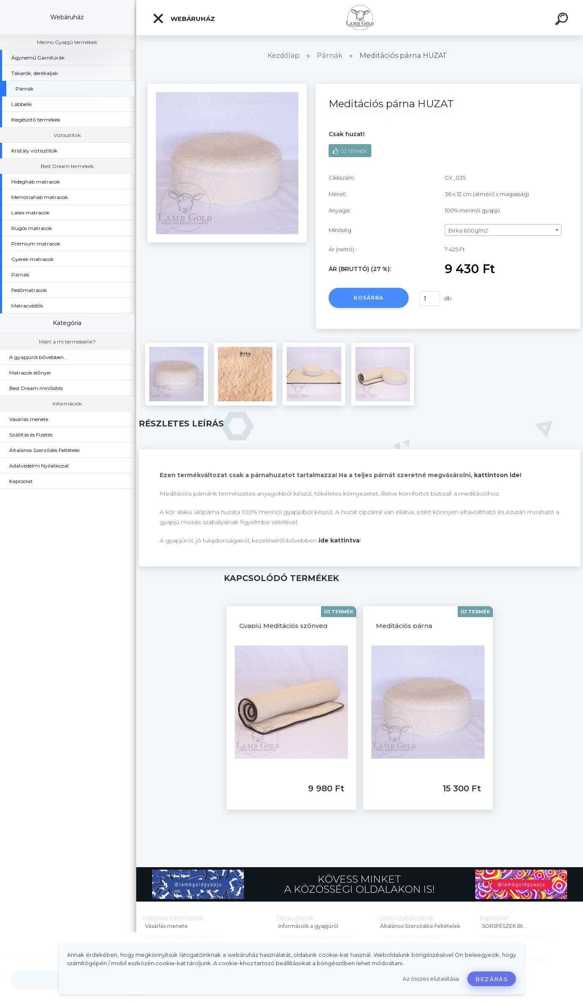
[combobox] (503, 230)
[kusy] (429, 298)
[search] (562, 20)
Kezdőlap (283, 55)
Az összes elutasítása (431, 979)
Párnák (329, 55)
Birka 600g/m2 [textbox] (468, 230)
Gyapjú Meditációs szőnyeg (283, 625)
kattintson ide (497, 475)
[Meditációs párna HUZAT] (227, 86)
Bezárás (491, 979)
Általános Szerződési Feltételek (420, 926)
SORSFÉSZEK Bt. (503, 926)
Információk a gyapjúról (308, 926)
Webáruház (183, 18)
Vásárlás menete (166, 926)
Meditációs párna (404, 625)
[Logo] (360, 18)
